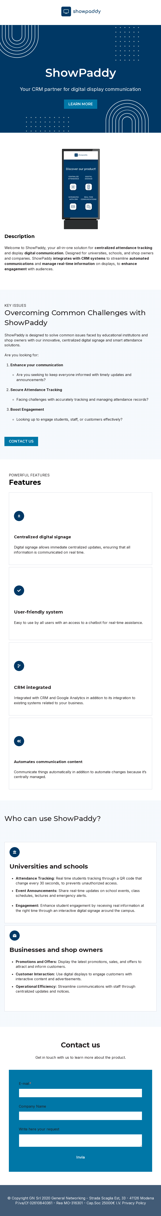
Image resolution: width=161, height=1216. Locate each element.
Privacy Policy (134, 1203)
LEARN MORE (80, 104)
